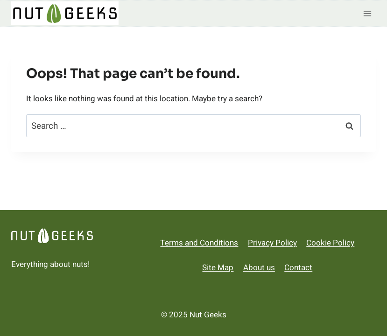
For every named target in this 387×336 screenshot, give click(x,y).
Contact (298, 267)
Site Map (217, 267)
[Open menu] (367, 13)
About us (259, 267)
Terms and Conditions (199, 243)
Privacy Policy (272, 243)
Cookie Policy (330, 243)
